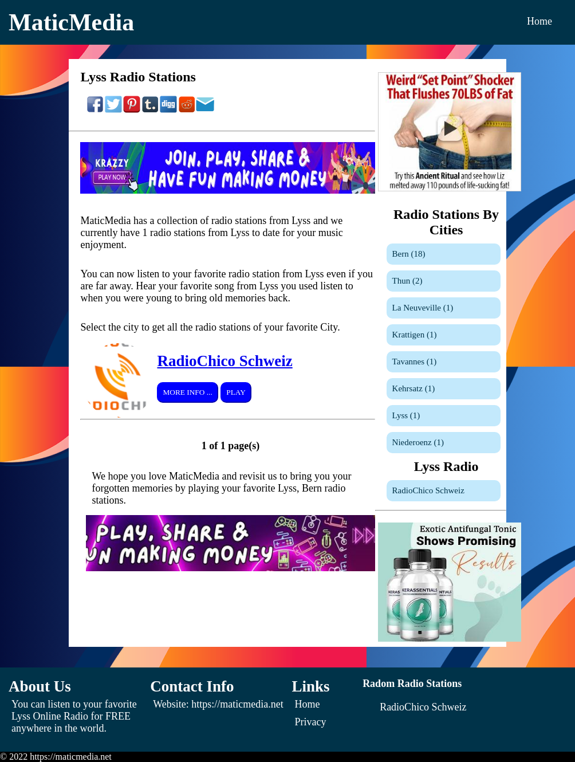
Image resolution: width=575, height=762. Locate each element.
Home (539, 21)
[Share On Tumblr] (150, 110)
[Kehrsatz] (443, 388)
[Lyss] (443, 415)
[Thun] (443, 281)
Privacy (310, 722)
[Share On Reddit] (187, 110)
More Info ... (187, 392)
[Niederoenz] (443, 442)
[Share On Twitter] (113, 110)
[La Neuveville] (443, 308)
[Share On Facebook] (95, 110)
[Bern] (443, 254)
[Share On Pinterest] (132, 110)
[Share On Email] (205, 110)
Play (236, 392)
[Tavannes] (443, 361)
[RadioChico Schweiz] (443, 490)
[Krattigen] (443, 334)
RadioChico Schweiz (224, 361)
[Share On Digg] (168, 110)
